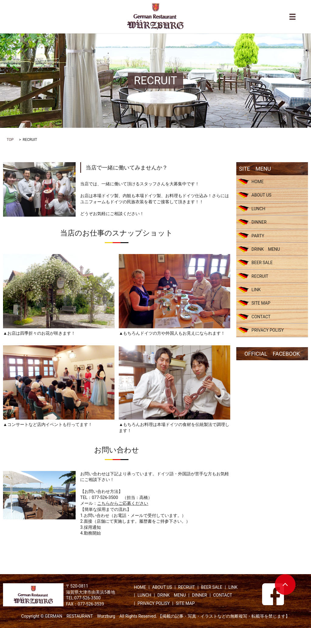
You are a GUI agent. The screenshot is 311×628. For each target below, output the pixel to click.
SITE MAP (260, 303)
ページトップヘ (285, 584)
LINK (256, 289)
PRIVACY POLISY (267, 330)
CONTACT (261, 316)
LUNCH (258, 208)
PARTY (257, 235)
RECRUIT (259, 276)
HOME (257, 181)
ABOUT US (261, 195)
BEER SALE (262, 262)
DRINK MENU (265, 249)
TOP (10, 140)
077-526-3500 (105, 497)
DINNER (259, 222)
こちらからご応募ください (122, 503)
